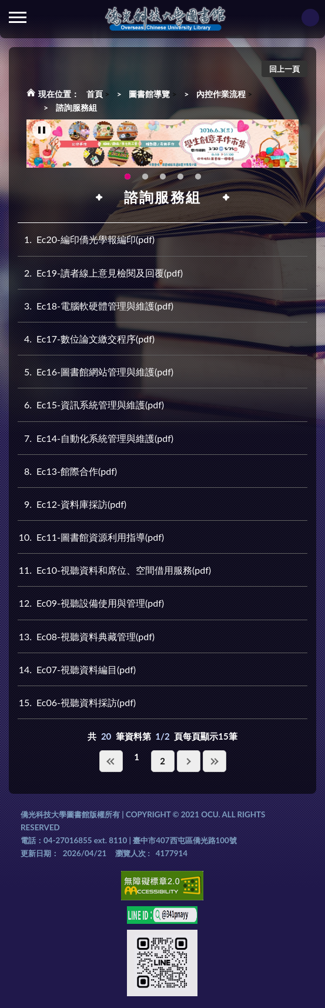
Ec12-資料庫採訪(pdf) (72, 504)
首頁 (94, 94)
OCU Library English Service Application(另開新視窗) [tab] (145, 177)
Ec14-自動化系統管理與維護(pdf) (95, 438)
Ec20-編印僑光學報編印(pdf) (86, 239)
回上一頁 (284, 69)
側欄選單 (17, 17)
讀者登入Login (310, 17)
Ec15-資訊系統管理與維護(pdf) (91, 404)
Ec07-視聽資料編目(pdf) (77, 669)
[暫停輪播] (41, 130)
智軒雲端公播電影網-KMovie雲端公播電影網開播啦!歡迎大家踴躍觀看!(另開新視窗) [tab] (180, 177)
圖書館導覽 (149, 94)
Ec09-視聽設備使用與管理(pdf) (91, 603)
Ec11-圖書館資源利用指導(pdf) (91, 537)
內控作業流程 (221, 94)
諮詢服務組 (76, 107)
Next (275, 144)
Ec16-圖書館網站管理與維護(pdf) (95, 371)
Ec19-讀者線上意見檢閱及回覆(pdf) (100, 273)
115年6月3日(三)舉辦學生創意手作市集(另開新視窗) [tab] (127, 177)
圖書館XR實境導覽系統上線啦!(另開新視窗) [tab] (163, 177)
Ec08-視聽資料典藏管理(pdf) (86, 636)
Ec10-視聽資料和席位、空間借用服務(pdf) (114, 570)
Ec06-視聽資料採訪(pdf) (77, 702)
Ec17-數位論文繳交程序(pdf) (86, 338)
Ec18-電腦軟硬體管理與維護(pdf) (95, 305)
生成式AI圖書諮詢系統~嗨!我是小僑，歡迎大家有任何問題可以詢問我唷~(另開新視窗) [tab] (198, 177)
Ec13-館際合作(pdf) (67, 471)
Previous (53, 144)
